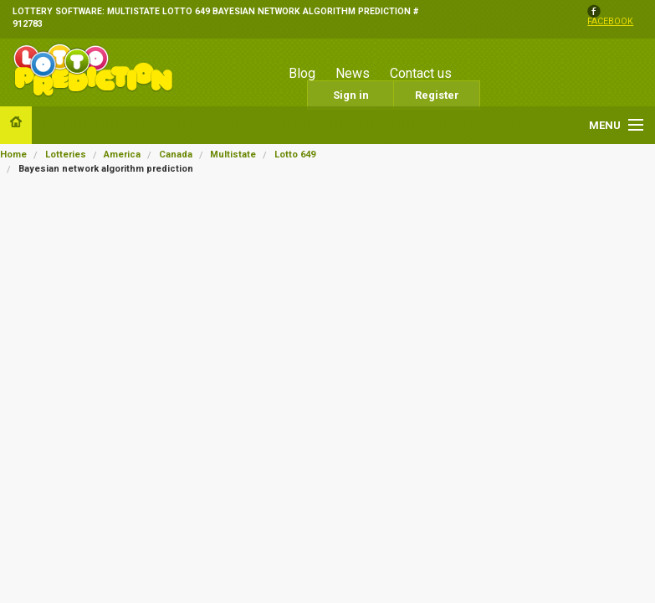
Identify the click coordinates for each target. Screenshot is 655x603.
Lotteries (65, 154)
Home (13, 154)
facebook (610, 22)
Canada (175, 154)
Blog (302, 73)
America (122, 154)
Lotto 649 (294, 154)
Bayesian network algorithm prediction (105, 168)
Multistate (233, 154)
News (352, 73)
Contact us (421, 73)
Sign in (351, 95)
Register (437, 95)
